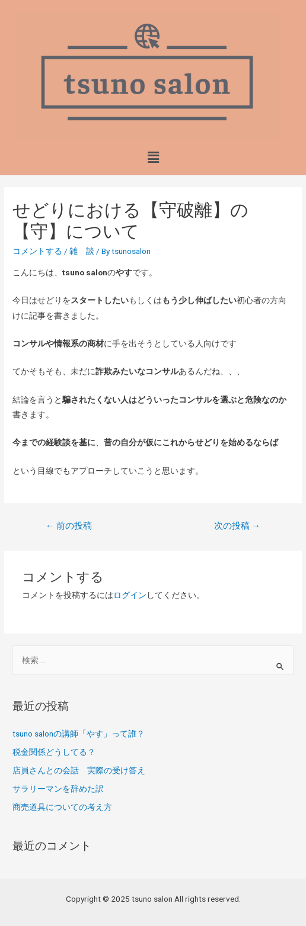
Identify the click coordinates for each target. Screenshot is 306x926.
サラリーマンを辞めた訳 (58, 788)
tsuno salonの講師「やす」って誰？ (78, 733)
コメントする (37, 251)
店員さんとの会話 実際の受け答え (78, 770)
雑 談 (81, 251)
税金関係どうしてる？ (53, 752)
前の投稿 (69, 525)
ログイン (129, 595)
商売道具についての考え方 (62, 807)
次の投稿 (237, 525)
